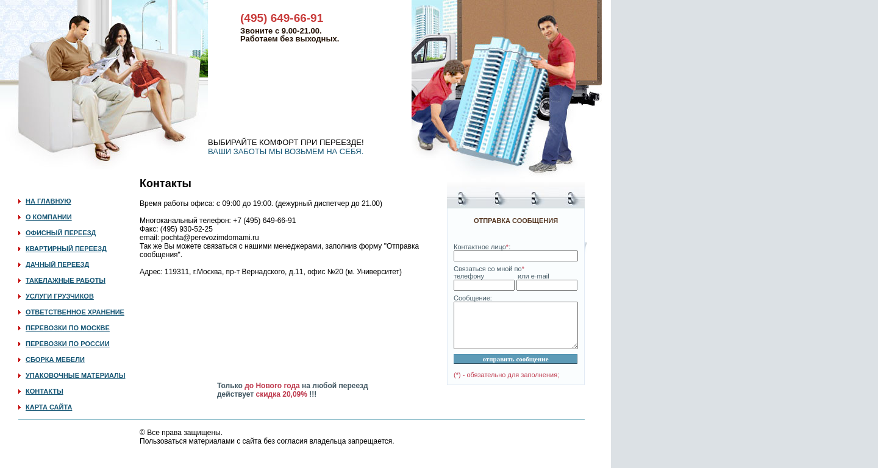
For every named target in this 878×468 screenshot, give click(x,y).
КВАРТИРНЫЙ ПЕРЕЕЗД (66, 248)
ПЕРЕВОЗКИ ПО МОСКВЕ (68, 328)
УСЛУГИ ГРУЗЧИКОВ (60, 296)
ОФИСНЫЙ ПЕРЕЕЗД (61, 232)
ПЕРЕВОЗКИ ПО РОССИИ (68, 343)
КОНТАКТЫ (44, 391)
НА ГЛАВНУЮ (48, 201)
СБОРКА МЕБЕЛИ (55, 359)
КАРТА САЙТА (49, 407)
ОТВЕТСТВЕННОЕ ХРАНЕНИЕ (75, 312)
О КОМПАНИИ (49, 217)
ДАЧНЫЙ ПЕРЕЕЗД (57, 264)
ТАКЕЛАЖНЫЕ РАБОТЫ (65, 280)
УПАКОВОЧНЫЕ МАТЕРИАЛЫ (75, 375)
